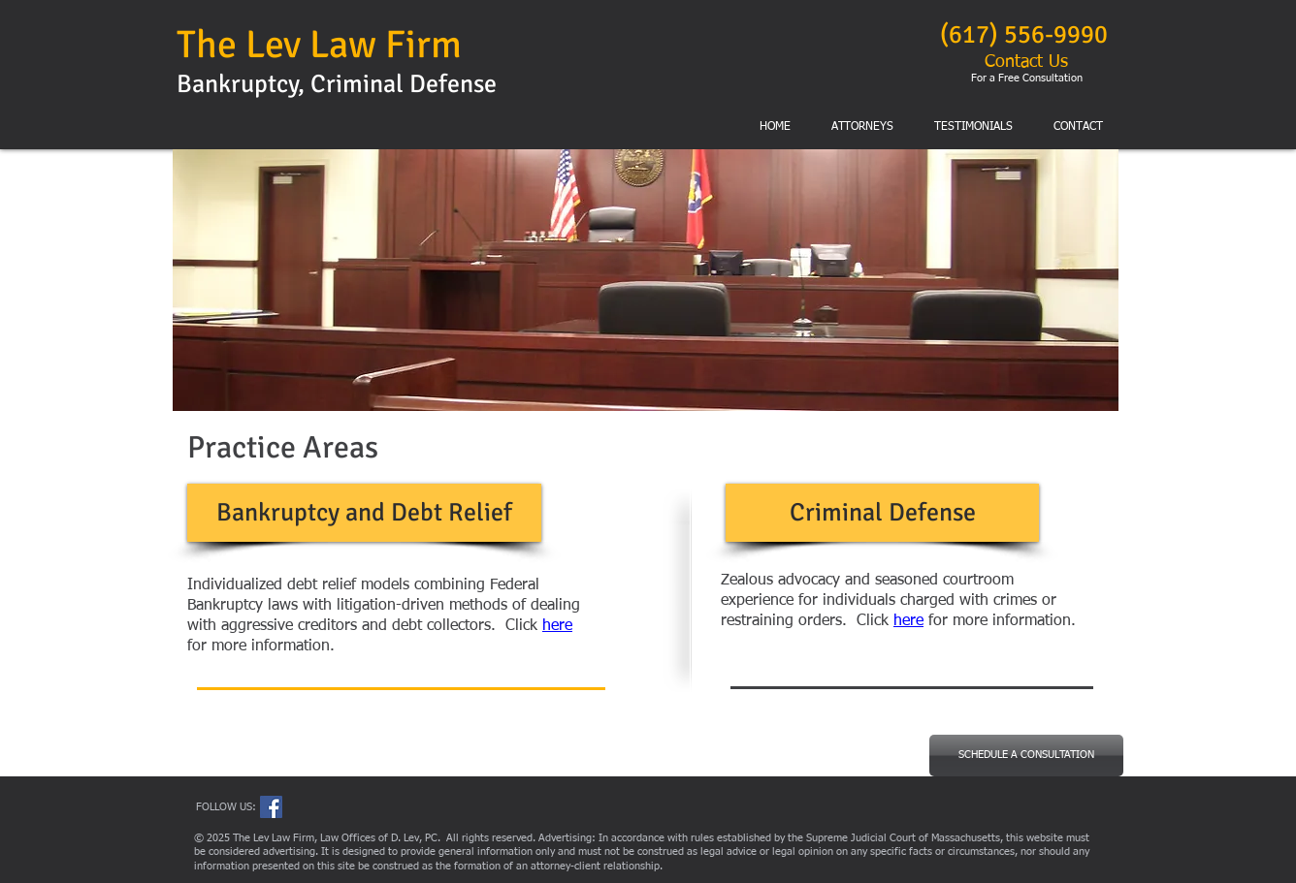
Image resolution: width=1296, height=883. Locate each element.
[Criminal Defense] (882, 513)
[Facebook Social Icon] (271, 807)
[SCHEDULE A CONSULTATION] (1026, 755)
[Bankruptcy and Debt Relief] (364, 513)
